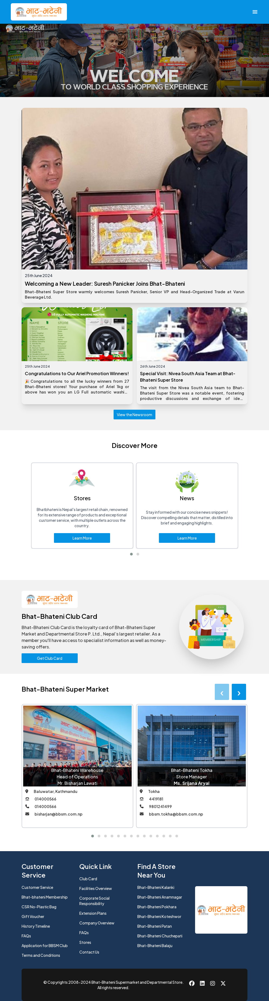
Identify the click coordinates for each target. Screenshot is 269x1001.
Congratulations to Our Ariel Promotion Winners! (77, 373)
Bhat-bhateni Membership (45, 897)
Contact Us (89, 952)
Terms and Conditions (41, 955)
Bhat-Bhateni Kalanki (155, 887)
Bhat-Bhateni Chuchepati (159, 935)
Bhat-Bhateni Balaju (154, 945)
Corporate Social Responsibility (94, 901)
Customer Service (37, 887)
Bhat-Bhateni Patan (154, 926)
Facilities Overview (95, 888)
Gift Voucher (33, 916)
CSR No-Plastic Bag (39, 906)
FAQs (26, 935)
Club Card (88, 878)
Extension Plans (93, 913)
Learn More (82, 538)
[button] (131, 554)
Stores (85, 942)
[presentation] (222, 692)
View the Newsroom (134, 414)
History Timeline (36, 926)
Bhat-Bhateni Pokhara (156, 906)
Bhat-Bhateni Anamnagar (159, 897)
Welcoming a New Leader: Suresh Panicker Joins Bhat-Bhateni (105, 283)
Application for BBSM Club (45, 945)
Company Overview (96, 922)
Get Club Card (49, 658)
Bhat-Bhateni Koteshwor (159, 916)
